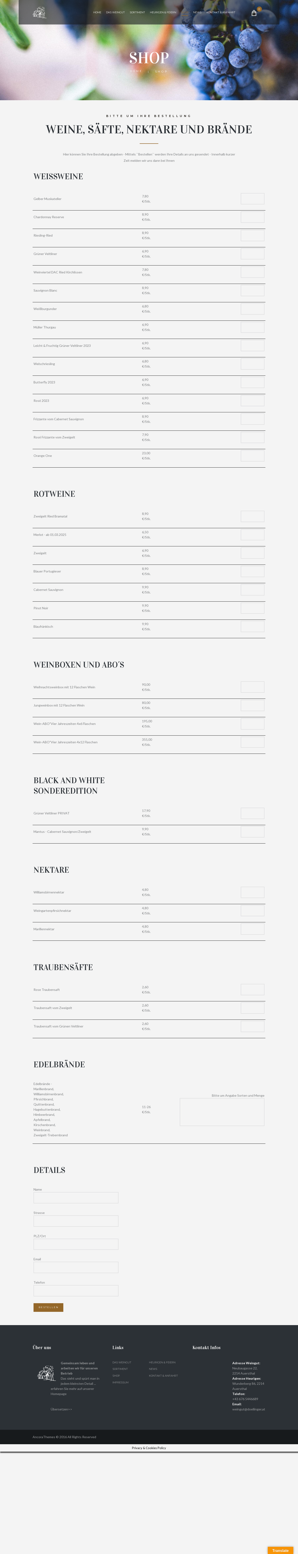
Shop (194, 13)
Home (98, 13)
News (208, 13)
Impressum (121, 1484)
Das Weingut (118, 13)
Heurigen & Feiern (170, 13)
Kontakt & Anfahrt (109, 27)
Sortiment (142, 13)
